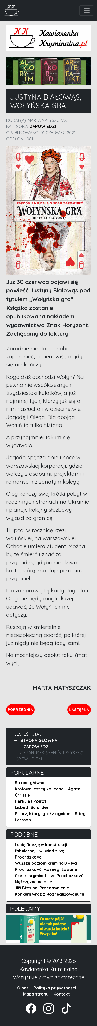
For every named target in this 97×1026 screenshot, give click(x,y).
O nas (22, 987)
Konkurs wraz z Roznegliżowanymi (49, 894)
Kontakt (62, 994)
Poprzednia (21, 709)
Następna (80, 709)
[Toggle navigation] (86, 10)
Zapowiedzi (43, 126)
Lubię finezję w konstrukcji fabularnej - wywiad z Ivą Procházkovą (41, 851)
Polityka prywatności (55, 987)
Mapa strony (35, 994)
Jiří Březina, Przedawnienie (42, 888)
